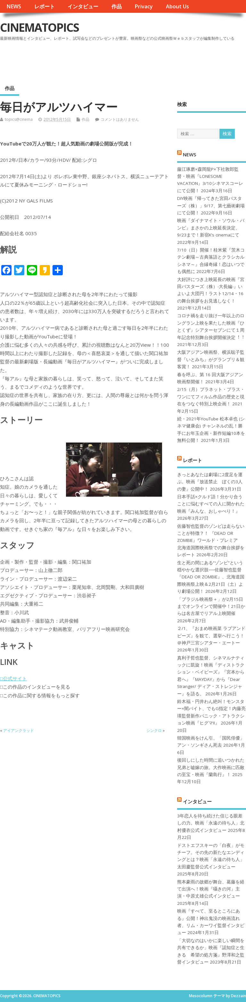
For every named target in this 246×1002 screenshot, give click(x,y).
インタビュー (83, 6)
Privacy (144, 6)
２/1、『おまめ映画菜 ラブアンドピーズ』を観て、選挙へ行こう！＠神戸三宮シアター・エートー (211, 635)
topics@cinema (19, 119)
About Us (177, 6)
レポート (44, 6)
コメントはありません (120, 119)
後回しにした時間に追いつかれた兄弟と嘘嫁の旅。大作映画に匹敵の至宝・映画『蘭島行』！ (210, 767)
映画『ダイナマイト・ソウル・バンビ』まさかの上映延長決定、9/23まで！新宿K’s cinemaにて (210, 228)
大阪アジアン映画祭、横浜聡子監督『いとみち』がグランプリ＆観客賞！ (210, 359)
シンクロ (154, 730)
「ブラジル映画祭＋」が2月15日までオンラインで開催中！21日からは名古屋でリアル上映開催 (211, 606)
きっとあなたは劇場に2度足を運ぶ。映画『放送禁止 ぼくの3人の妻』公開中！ (209, 482)
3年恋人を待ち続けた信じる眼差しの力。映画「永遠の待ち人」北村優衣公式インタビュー (210, 823)
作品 (116, 6)
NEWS (13, 6)
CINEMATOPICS (39, 27)
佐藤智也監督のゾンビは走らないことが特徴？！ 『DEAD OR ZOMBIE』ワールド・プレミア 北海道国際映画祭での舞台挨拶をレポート (210, 540)
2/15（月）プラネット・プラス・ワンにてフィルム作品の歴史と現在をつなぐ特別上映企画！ (211, 396)
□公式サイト (13, 678)
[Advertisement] (124, 60)
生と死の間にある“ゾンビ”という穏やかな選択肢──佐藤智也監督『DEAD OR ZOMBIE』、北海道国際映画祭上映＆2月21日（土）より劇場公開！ (210, 577)
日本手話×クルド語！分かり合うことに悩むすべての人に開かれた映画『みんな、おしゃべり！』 (210, 504)
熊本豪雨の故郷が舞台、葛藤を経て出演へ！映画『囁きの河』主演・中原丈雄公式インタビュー (210, 889)
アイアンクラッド (18, 730)
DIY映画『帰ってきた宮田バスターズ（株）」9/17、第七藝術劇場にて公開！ (211, 205)
